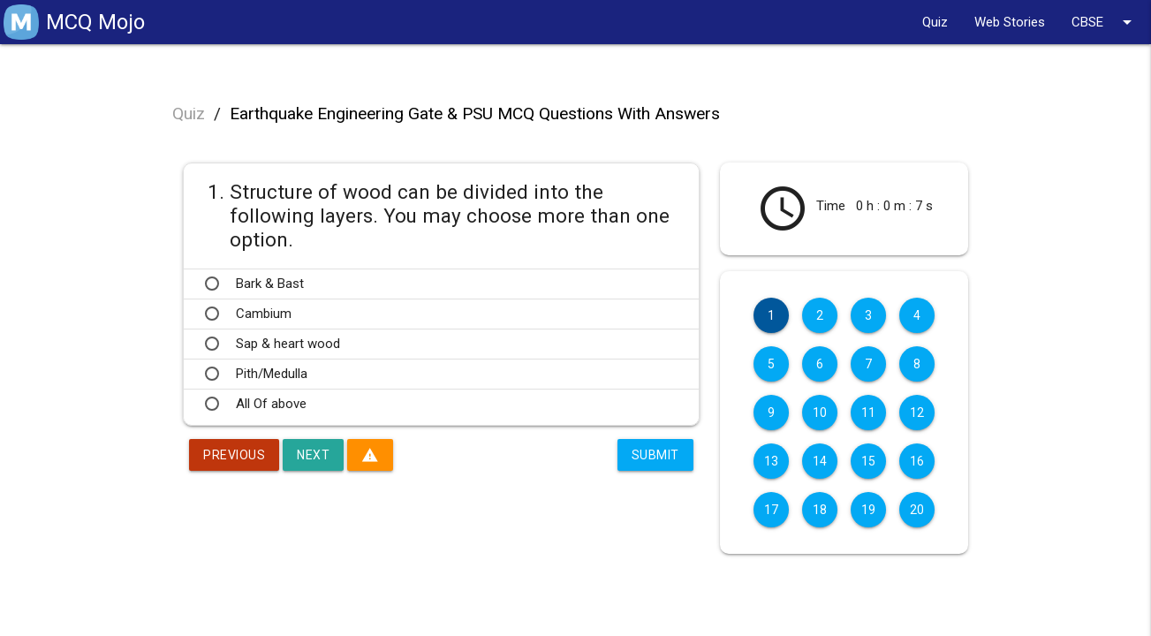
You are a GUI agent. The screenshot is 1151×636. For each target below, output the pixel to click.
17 (771, 510)
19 (868, 510)
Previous (234, 455)
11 (868, 412)
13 (771, 461)
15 (868, 461)
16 (917, 461)
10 (820, 412)
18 (820, 510)
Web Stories (1009, 22)
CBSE (1104, 22)
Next (313, 455)
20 (917, 510)
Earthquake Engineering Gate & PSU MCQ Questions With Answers (475, 113)
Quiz (935, 22)
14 (820, 461)
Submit (655, 455)
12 (917, 412)
